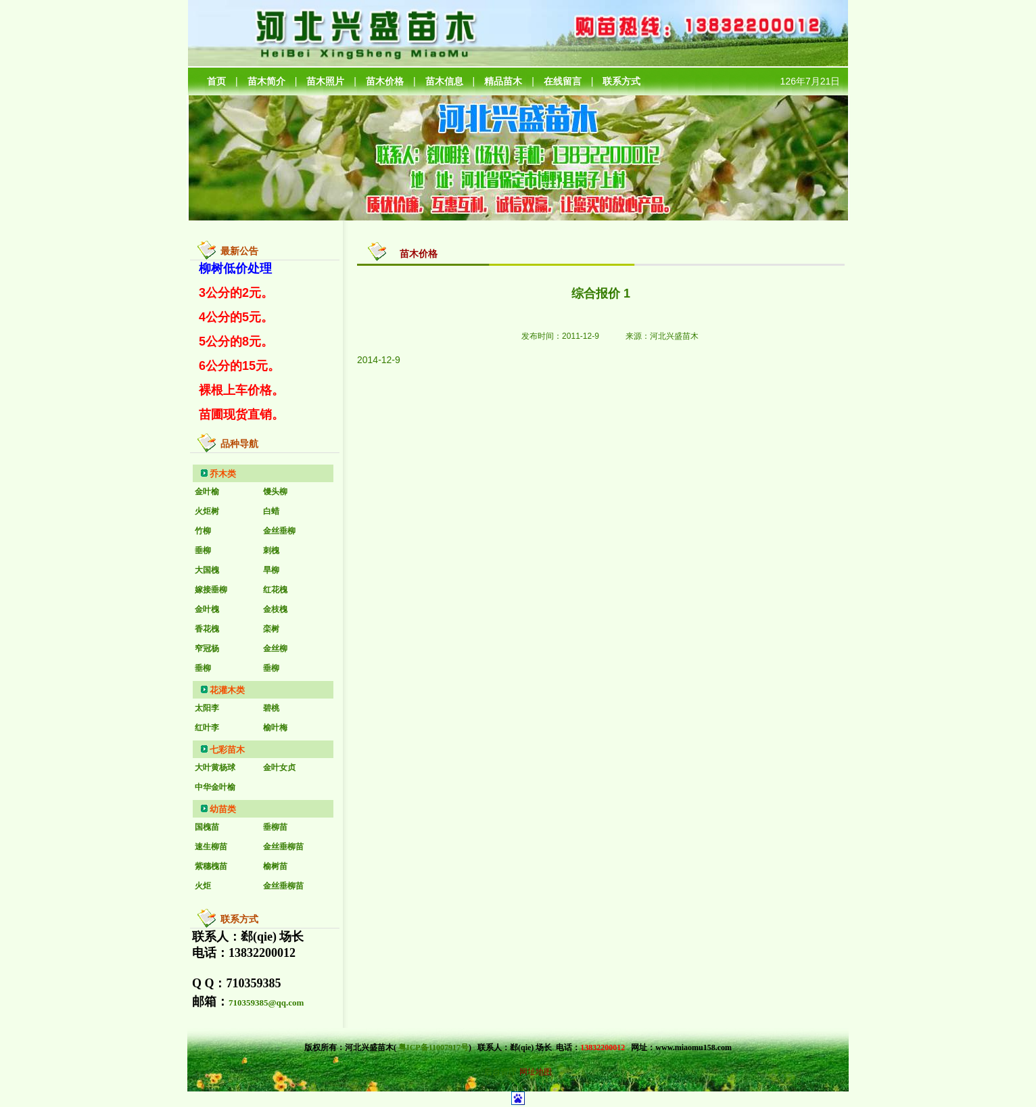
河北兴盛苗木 (674, 336)
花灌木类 (227, 690)
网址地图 (535, 1072)
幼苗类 (223, 809)
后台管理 (500, 1072)
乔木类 (223, 474)
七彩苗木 (227, 750)
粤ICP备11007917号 (433, 1047)
